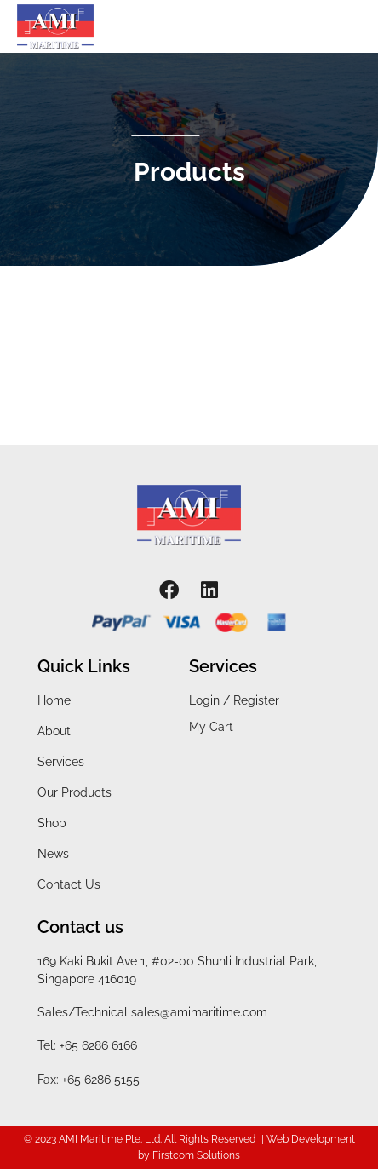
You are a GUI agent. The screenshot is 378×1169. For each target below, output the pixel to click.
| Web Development (308, 1139)
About (54, 731)
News (53, 854)
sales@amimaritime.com (199, 1012)
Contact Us (68, 884)
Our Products (74, 792)
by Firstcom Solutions (189, 1155)
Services (60, 762)
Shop (51, 823)
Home (54, 700)
